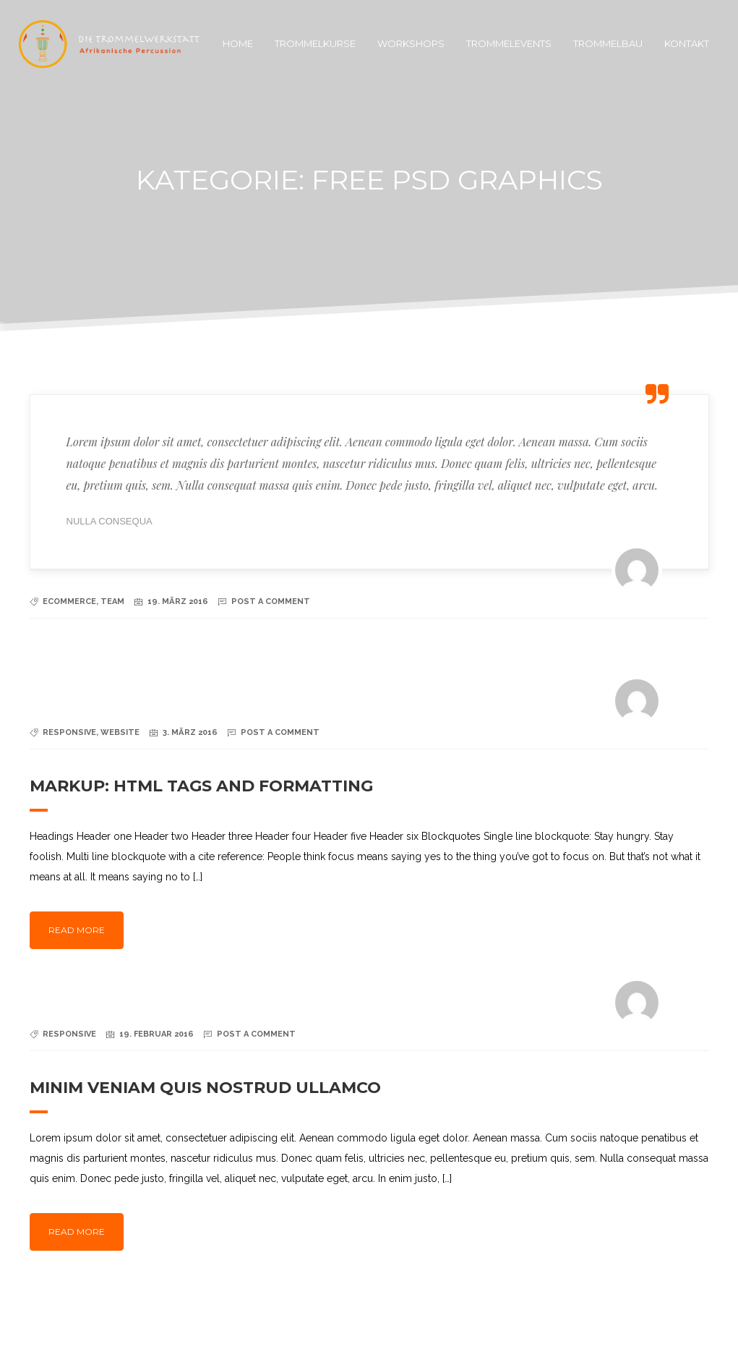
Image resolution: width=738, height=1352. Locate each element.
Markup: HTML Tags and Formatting (201, 786)
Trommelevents (509, 43)
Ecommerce (69, 601)
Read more (76, 929)
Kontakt (686, 43)
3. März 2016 (190, 732)
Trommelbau (608, 43)
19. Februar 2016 (156, 1034)
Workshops (411, 43)
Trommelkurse (315, 43)
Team (112, 601)
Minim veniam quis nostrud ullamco (205, 1087)
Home (238, 43)
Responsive (69, 732)
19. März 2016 (177, 601)
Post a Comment (270, 601)
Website (120, 732)
